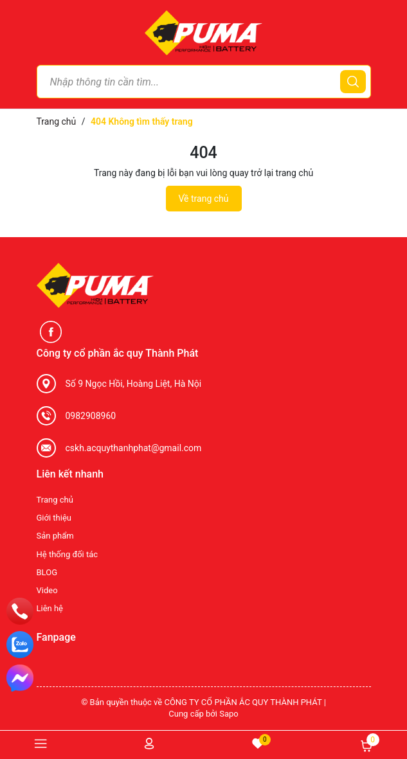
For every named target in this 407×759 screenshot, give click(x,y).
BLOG (47, 572)
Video (47, 590)
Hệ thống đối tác (67, 554)
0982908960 (91, 416)
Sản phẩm (55, 535)
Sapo (229, 714)
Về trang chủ (204, 198)
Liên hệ (50, 608)
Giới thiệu (54, 517)
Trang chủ (55, 500)
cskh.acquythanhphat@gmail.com (134, 448)
